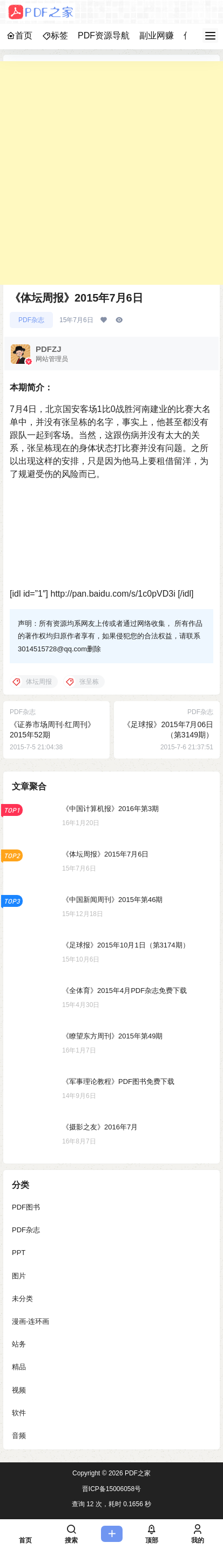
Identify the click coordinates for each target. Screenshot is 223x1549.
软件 (19, 1412)
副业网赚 (156, 35)
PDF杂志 (31, 320)
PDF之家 (137, 1473)
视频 (19, 1389)
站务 (19, 1344)
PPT (18, 1253)
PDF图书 (26, 1207)
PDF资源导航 (104, 35)
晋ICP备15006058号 (111, 1489)
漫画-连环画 (30, 1321)
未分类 (22, 1298)
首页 (19, 35)
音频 (19, 1436)
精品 (19, 1367)
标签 (55, 35)
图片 (19, 1275)
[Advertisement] (111, 173)
